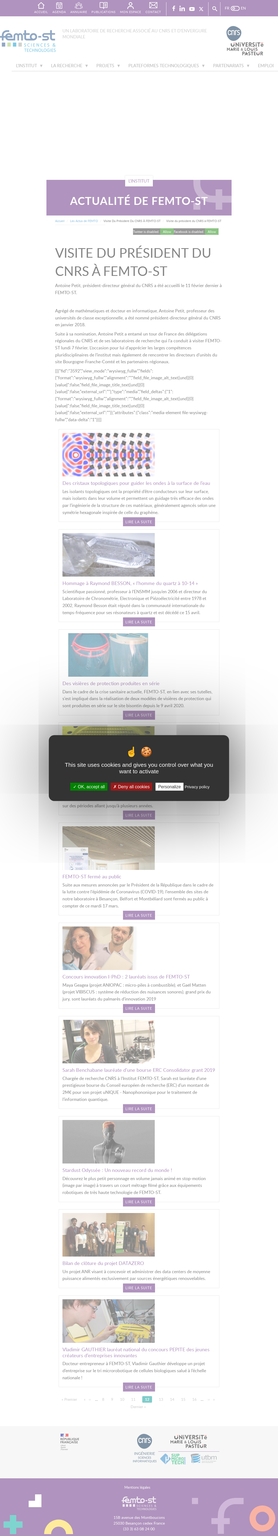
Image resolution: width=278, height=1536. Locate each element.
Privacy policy (197, 786)
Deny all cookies (131, 786)
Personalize (169, 786)
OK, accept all (89, 786)
